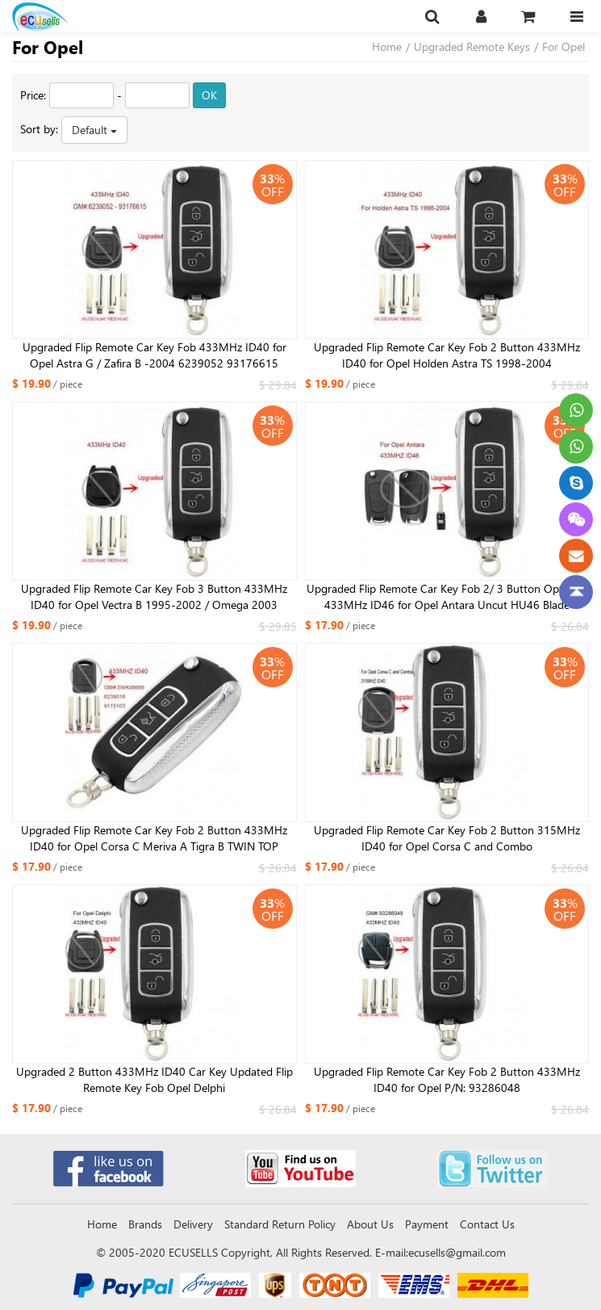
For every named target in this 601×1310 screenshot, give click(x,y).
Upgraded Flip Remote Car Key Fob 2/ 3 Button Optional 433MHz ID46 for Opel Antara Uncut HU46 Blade (446, 596)
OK (209, 95)
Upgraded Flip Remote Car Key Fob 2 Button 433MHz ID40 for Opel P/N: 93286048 (447, 1079)
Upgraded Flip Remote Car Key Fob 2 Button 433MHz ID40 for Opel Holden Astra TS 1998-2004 (447, 355)
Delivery (193, 1224)
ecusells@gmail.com (457, 1252)
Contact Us (487, 1224)
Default (94, 129)
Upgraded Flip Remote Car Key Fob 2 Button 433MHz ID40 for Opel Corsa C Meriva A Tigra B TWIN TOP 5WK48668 (154, 838)
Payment (427, 1224)
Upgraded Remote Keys (472, 46)
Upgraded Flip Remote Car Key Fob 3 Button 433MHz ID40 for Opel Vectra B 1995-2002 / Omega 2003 (154, 596)
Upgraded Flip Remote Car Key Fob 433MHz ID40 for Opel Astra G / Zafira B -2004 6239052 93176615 (154, 355)
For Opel (563, 46)
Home (387, 46)
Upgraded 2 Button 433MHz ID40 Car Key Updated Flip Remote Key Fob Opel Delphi (154, 1079)
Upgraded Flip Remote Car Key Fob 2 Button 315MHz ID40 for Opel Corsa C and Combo (447, 838)
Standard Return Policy (280, 1224)
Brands (145, 1224)
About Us (370, 1224)
